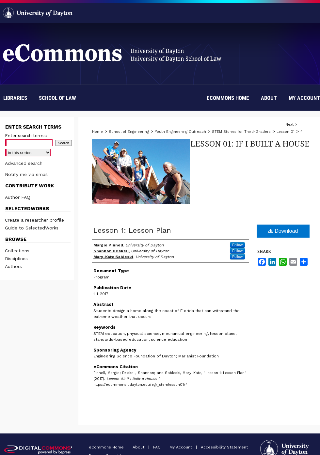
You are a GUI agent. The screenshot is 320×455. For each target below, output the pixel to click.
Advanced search (23, 163)
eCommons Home (107, 447)
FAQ (157, 447)
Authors (13, 266)
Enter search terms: (26, 135)
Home (97, 132)
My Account (181, 447)
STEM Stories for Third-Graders (241, 132)
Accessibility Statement (224, 447)
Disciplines (16, 258)
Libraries (15, 98)
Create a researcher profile (34, 220)
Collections (17, 250)
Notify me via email (26, 174)
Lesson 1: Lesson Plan (132, 230)
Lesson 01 (286, 132)
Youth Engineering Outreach (180, 132)
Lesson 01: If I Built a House (250, 143)
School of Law (57, 98)
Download (283, 231)
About (139, 447)
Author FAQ (17, 197)
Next (289, 124)
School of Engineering (129, 132)
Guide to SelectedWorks (31, 227)
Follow (237, 245)
